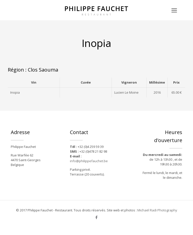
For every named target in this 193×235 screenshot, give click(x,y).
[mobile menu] (174, 10)
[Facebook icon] (97, 217)
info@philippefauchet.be (89, 161)
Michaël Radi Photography (157, 210)
